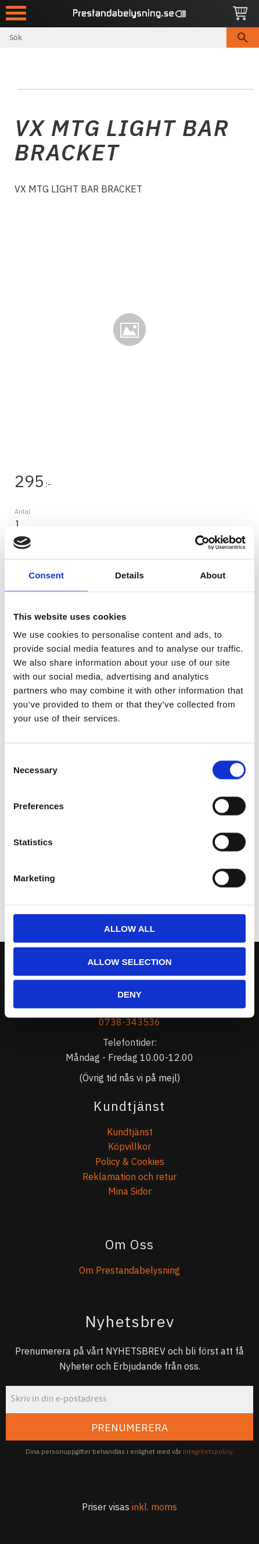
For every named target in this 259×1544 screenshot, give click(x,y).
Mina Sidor (130, 1191)
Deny (129, 994)
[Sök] (242, 37)
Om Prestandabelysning (129, 1270)
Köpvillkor (129, 1146)
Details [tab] (129, 575)
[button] (16, 13)
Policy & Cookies (129, 1161)
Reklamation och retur (129, 1176)
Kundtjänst (130, 1132)
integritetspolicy (207, 1452)
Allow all (129, 929)
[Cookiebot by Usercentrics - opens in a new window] (195, 543)
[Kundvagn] (240, 14)
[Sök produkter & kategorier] (113, 37)
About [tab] (212, 575)
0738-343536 (129, 1022)
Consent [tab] (46, 575)
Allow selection (130, 961)
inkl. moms (154, 1507)
